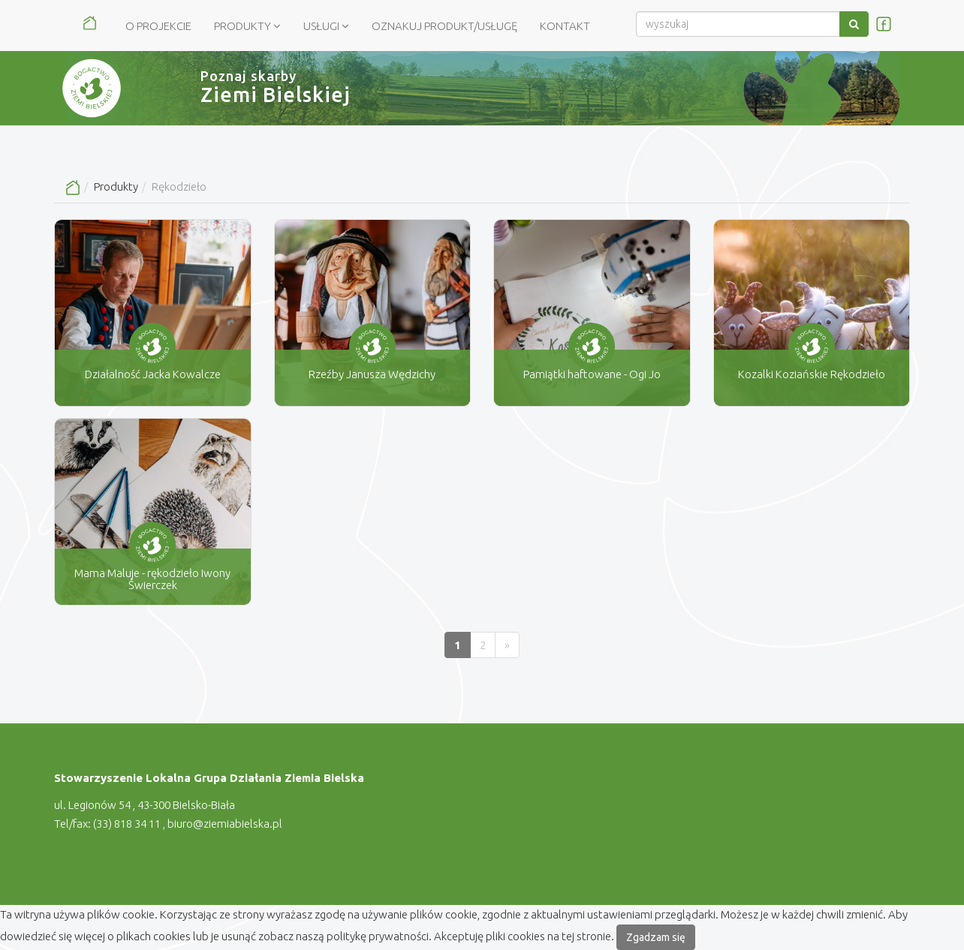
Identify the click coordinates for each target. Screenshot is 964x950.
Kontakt (565, 26)
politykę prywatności (378, 936)
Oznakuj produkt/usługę (444, 26)
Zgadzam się (655, 937)
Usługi (326, 26)
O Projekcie (158, 26)
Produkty (247, 26)
